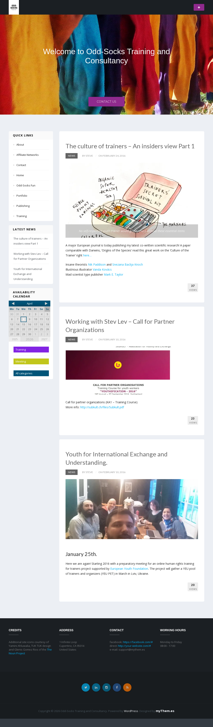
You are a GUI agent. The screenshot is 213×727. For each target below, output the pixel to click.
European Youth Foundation (129, 577)
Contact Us (106, 103)
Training (21, 216)
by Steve (87, 164)
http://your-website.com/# (134, 654)
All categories (24, 373)
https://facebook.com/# (138, 650)
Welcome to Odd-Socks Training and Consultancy (106, 56)
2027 (44, 339)
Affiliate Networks (27, 155)
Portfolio (21, 195)
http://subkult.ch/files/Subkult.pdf (102, 415)
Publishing (23, 206)
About (20, 144)
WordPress (131, 719)
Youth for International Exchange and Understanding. (28, 274)
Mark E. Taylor (113, 283)
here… (87, 264)
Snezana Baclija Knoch (127, 273)
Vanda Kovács (102, 278)
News (71, 164)
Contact (21, 165)
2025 (15, 339)
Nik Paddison (97, 273)
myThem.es (165, 719)
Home (20, 175)
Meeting (21, 361)
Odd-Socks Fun (25, 185)
